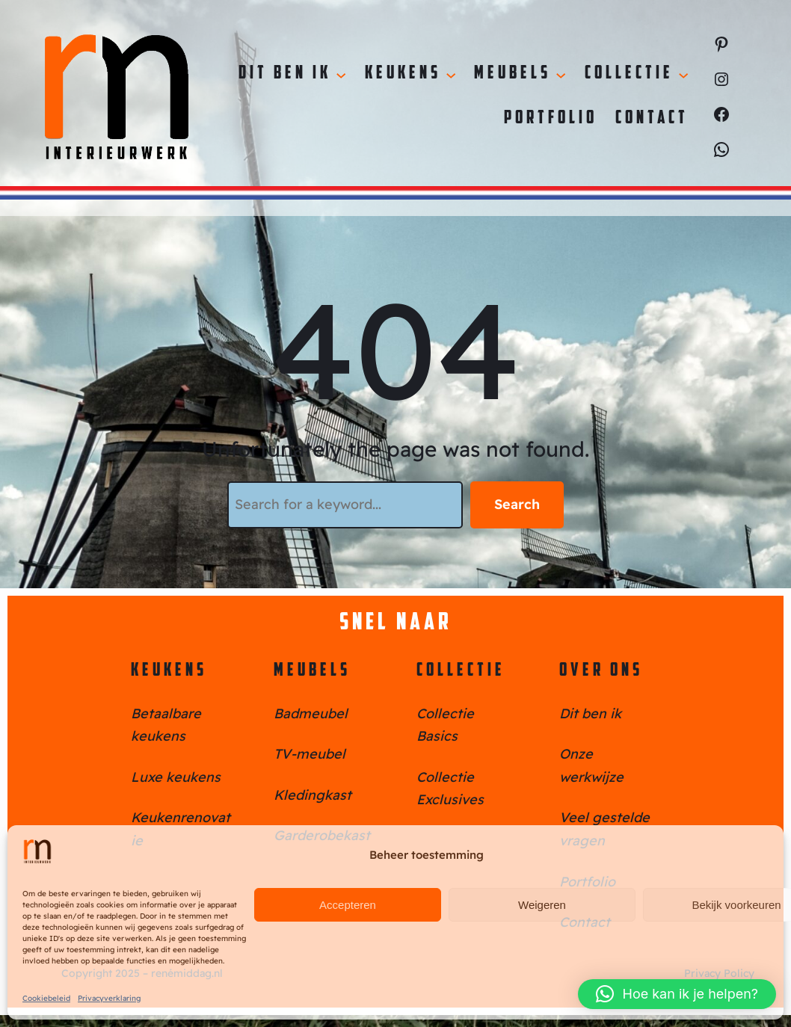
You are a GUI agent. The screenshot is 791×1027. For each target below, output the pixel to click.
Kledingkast (312, 795)
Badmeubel (311, 713)
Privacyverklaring (109, 998)
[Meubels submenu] (560, 74)
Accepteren (347, 904)
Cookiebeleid (46, 998)
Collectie (460, 671)
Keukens (169, 671)
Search (517, 504)
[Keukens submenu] (451, 74)
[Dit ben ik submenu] (341, 74)
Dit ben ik (590, 713)
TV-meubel (309, 753)
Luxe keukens (176, 777)
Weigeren (542, 904)
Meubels (312, 671)
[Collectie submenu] (683, 74)
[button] (677, 994)
